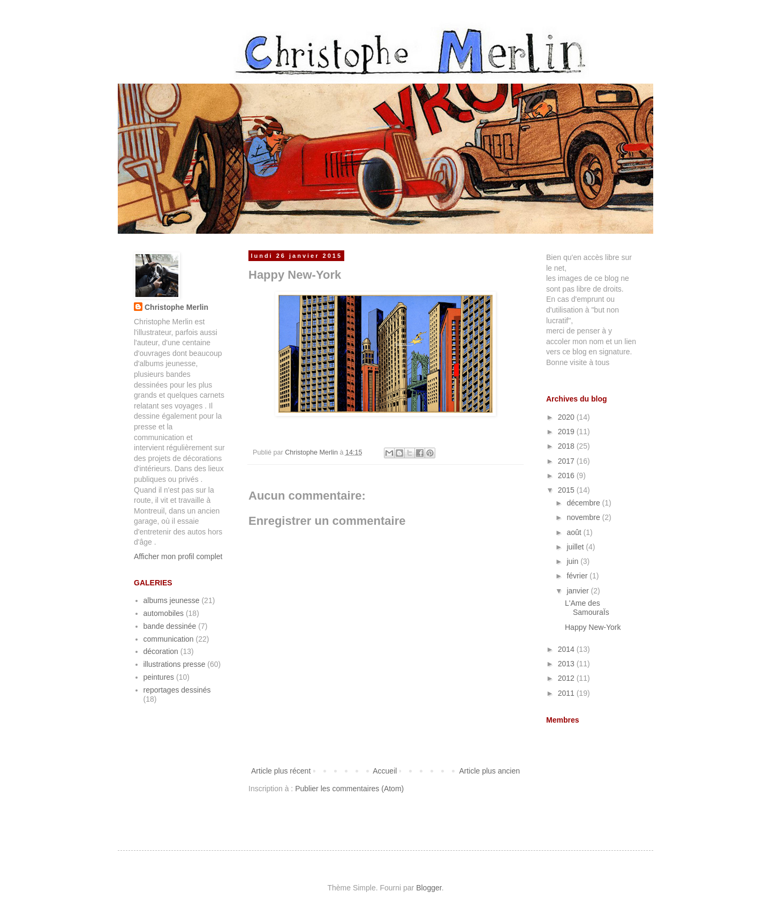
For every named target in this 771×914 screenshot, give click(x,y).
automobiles (163, 613)
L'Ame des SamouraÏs (587, 607)
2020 (567, 417)
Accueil (385, 771)
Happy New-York (593, 627)
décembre (584, 503)
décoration (160, 651)
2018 (567, 446)
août (574, 532)
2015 (567, 490)
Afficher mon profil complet (178, 556)
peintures (159, 677)
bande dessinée (169, 626)
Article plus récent (281, 771)
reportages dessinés (177, 690)
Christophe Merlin (176, 307)
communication (168, 639)
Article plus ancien (489, 771)
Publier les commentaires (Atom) (349, 788)
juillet (576, 547)
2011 (567, 693)
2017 (567, 461)
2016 (567, 475)
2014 (567, 649)
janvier (578, 590)
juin (573, 561)
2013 (567, 663)
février (577, 575)
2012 (567, 678)
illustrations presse (174, 664)
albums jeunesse (171, 600)
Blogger (428, 887)
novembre (584, 517)
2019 (567, 431)
